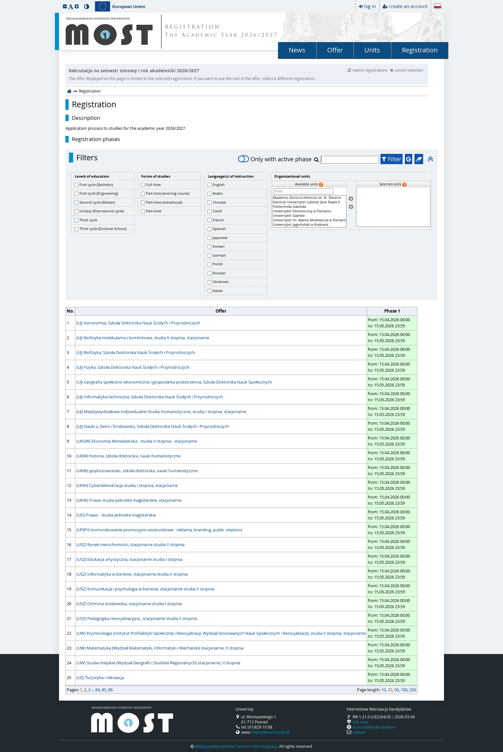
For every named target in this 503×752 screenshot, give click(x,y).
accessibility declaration (374, 727)
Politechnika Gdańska (309, 207)
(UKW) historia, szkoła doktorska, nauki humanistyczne (128, 456)
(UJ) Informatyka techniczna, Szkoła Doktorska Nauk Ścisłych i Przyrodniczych (149, 397)
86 (110, 690)
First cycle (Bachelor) (96, 184)
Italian (218, 290)
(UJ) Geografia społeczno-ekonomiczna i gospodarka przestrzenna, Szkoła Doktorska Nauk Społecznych (174, 382)
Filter (391, 159)
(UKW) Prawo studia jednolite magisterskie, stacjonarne (128, 500)
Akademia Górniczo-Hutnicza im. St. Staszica (309, 198)
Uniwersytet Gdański (309, 216)
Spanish (219, 228)
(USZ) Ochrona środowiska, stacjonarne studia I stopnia (129, 603)
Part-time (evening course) (167, 193)
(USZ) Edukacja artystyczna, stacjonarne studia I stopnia (129, 559)
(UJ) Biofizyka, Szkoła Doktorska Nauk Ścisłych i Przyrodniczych (135, 352)
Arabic (218, 193)
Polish (218, 263)
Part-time (153, 210)
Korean (219, 246)
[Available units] (309, 211)
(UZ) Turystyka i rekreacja (100, 677)
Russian (219, 272)
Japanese (220, 237)
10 (383, 690)
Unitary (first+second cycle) (102, 210)
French (218, 219)
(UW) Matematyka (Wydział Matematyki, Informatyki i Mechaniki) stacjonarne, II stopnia (159, 648)
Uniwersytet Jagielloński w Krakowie (309, 225)
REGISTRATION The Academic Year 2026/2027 (221, 31)
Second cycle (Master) (97, 202)
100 (404, 690)
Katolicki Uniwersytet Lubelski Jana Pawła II (309, 202)
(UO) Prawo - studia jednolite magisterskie (116, 515)
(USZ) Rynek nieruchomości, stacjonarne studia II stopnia (130, 544)
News (297, 50)
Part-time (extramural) (164, 202)
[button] (65, 6)
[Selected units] (393, 207)
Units (372, 50)
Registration (420, 50)
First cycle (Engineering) (99, 193)
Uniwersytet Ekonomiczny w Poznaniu (309, 211)
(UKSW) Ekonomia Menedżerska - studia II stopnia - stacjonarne (136, 441)
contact (359, 732)
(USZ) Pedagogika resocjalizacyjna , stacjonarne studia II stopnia (136, 618)
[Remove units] (351, 206)
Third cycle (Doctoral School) (103, 228)
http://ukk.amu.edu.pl (270, 732)
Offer (335, 50)
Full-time (153, 184)
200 (412, 690)
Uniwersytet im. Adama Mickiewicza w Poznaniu (309, 220)
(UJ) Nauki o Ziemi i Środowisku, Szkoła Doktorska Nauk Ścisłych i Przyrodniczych (152, 426)
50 (396, 690)
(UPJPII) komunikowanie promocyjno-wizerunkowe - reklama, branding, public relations (159, 530)
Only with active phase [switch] (274, 159)
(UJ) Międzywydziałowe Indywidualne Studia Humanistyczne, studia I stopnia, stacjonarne (161, 411)
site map (360, 721)
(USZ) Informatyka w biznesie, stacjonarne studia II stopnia (132, 574)
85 (104, 690)
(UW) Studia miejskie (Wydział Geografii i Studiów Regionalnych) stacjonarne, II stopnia (158, 663)
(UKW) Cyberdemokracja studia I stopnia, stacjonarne (127, 485)
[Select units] (351, 199)
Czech (217, 210)
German (219, 255)
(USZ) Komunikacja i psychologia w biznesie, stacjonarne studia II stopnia (145, 589)
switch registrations (368, 70)
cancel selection (406, 70)
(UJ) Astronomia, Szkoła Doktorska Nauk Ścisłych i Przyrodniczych (138, 323)
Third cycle (88, 219)
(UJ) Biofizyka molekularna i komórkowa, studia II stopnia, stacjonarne (142, 338)
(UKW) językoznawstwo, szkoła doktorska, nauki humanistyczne (137, 470)
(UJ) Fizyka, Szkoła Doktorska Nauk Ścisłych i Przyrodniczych (133, 367)
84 (97, 690)
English (219, 184)
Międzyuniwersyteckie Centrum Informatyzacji (236, 746)
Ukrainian (221, 281)
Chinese (219, 202)
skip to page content (1, 1)
